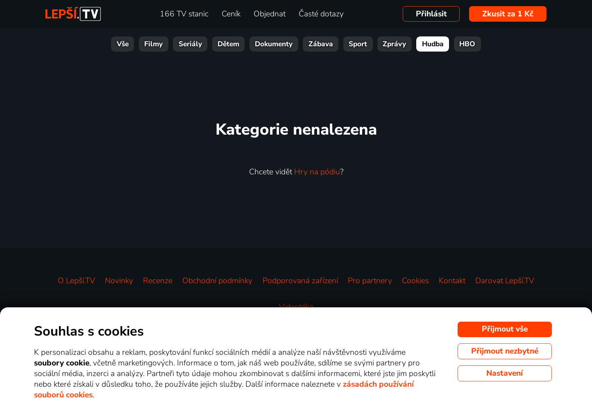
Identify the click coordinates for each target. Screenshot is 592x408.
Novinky (119, 280)
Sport (358, 44)
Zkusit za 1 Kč (507, 14)
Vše (123, 44)
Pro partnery (370, 280)
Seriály (190, 44)
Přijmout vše (505, 329)
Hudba (433, 44)
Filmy (153, 44)
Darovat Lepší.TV (504, 280)
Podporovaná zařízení (300, 280)
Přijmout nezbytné (504, 351)
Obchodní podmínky (217, 280)
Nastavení (504, 373)
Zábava (320, 44)
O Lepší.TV (76, 280)
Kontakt (452, 280)
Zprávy (394, 44)
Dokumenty (274, 44)
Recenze (157, 280)
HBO (467, 44)
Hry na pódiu (317, 172)
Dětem (228, 44)
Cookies (415, 280)
